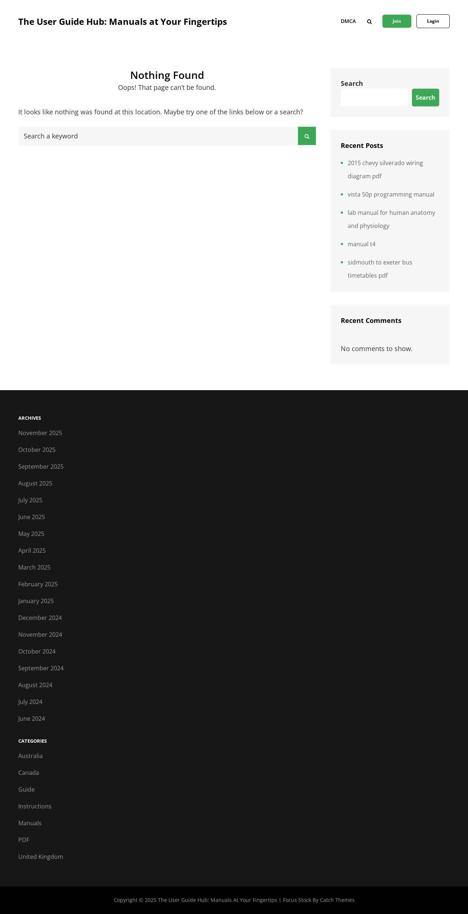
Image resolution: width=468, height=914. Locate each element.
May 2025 (31, 534)
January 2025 (36, 601)
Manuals (30, 823)
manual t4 (361, 244)
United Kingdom (40, 857)
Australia (30, 756)
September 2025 (41, 466)
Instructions (35, 806)
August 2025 (35, 483)
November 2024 (40, 635)
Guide (26, 789)
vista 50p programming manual (391, 194)
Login (433, 21)
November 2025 (40, 433)
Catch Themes (337, 899)
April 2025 (32, 551)
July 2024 (30, 702)
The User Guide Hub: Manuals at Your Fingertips (122, 21)
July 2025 (30, 500)
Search (352, 83)
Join (397, 21)
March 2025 (34, 567)
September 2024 (41, 668)
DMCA (348, 21)
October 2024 (37, 651)
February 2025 (38, 584)
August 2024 (35, 685)
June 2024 (31, 719)
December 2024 (40, 618)
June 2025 (31, 517)
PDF (23, 840)
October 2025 (37, 450)
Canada (28, 773)
